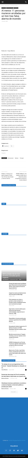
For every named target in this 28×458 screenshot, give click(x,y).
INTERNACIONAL (14, 5)
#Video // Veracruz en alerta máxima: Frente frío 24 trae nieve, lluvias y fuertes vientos (7, 176)
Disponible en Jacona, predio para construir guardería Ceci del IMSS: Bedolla (17, 320)
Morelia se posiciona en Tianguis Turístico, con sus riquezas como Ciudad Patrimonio (17, 336)
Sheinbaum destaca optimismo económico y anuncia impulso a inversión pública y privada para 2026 (13, 384)
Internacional (10, 158)
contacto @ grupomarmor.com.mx (17, 440)
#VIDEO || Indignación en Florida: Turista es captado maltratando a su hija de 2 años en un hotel (17, 344)
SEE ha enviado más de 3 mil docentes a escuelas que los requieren (11, 275)
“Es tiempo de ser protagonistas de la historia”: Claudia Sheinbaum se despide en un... (13, 365)
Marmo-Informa (5, 378)
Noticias (16, 158)
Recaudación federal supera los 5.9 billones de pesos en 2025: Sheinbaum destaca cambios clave (18, 328)
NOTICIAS (7, 5)
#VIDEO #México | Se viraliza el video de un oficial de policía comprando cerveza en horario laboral (21, 177)
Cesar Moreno (6, 279)
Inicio (2, 5)
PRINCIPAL (16, 7)
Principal (22, 158)
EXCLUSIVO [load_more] (14, 392)
